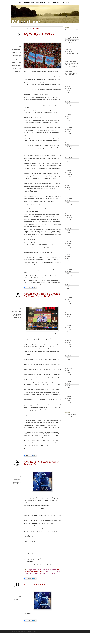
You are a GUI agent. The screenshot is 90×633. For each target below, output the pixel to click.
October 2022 (69, 129)
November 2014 (69, 323)
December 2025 (69, 84)
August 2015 (69, 303)
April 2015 (68, 312)
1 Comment (59, 467)
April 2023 (68, 120)
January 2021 (69, 170)
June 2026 (68, 79)
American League (18, 311)
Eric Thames (16, 56)
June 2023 (68, 118)
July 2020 (68, 183)
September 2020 (69, 178)
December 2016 (69, 269)
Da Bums (13, 55)
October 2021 (69, 155)
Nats (13, 483)
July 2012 (68, 383)
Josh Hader (18, 58)
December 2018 (69, 219)
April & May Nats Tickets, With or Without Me (41, 463)
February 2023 (69, 122)
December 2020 (69, 172)
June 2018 (68, 232)
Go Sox (48, 2)
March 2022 (69, 144)
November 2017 (69, 245)
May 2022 (68, 140)
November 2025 (69, 86)
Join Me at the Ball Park (36, 584)
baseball (13, 312)
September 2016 (69, 275)
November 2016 (69, 271)
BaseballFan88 (69, 60)
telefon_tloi (68, 66)
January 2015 (69, 318)
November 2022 (69, 127)
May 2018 (68, 234)
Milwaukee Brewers (14, 62)
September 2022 (69, 131)
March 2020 (69, 191)
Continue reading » (28, 616)
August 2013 (69, 355)
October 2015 (69, 299)
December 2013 (69, 346)
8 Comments (59, 38)
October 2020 (69, 176)
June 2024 (68, 103)
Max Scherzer (18, 314)
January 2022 (69, 148)
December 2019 (69, 198)
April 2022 (68, 142)
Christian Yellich (18, 53)
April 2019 (68, 213)
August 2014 (69, 329)
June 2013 (68, 359)
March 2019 (69, 215)
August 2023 (69, 114)
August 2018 (69, 228)
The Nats (13, 69)
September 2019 (69, 204)
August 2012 (69, 381)
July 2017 (68, 254)
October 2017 (69, 247)
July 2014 (68, 331)
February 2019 (69, 217)
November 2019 (69, 200)
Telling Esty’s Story (70, 51)
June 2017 (68, 256)
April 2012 (68, 389)
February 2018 (69, 241)
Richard (29, 38)
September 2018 (69, 226)
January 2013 (69, 370)
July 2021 (68, 161)
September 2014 (69, 327)
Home (20, 2)
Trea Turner (19, 71)
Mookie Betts (15, 315)
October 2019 (69, 202)
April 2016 (68, 286)
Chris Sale (17, 312)
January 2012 (69, 396)
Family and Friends (40, 2)
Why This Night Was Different (39, 34)
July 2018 (68, 230)
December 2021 (69, 150)
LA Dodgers (17, 59)
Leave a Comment (58, 588)
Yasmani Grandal (18, 72)
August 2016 (69, 277)
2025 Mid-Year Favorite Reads (72, 40)
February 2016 (69, 290)
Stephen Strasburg (17, 68)
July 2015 (68, 305)
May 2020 (68, 187)
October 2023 (69, 112)
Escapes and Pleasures (29, 2)
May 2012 (68, 387)
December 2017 (69, 243)
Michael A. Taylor (18, 61)
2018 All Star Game (15, 309)
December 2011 (69, 398)
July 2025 (68, 90)
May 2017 (68, 258)
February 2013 (69, 368)
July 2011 (68, 409)
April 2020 (68, 189)
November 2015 (69, 297)
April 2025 (68, 92)
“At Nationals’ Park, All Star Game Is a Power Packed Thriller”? (42, 295)
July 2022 (68, 135)
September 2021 (69, 157)
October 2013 (69, 351)
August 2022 (69, 133)
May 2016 (68, 284)
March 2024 (69, 105)
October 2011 (69, 402)
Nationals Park (18, 317)
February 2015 (69, 316)
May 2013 (68, 361)
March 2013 (69, 366)
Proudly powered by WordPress (17, 631)
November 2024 (69, 99)
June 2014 (68, 333)
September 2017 (69, 249)
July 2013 (68, 357)
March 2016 (69, 288)
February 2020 (69, 193)
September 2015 (69, 301)
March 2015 (69, 314)
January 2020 (69, 196)
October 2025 (69, 88)
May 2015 (68, 310)
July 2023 (68, 116)
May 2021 (68, 163)
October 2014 (69, 325)
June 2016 (68, 282)
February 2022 (69, 146)
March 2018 (69, 239)
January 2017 (69, 267)
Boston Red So (18, 52)
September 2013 (69, 353)
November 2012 (69, 374)
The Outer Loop (55, 2)
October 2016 (69, 273)
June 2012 (68, 385)
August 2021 (69, 159)
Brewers (13, 53)
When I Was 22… (69, 42)
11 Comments (58, 300)
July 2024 (68, 101)
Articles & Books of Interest (71, 414)
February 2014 (69, 342)
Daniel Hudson (18, 55)
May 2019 (68, 211)
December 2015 (69, 295)
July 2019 (68, 206)
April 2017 (68, 260)
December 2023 (69, 107)
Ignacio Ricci (33, 631)
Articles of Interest (65, 2)
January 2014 (69, 344)
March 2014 (69, 340)
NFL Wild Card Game (16, 65)
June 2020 (68, 185)
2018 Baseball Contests (17, 477)
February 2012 (69, 394)
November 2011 (69, 400)
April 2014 (68, 338)
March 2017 (69, 262)
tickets (15, 483)
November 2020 (69, 174)
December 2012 (69, 372)
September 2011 (69, 404)
